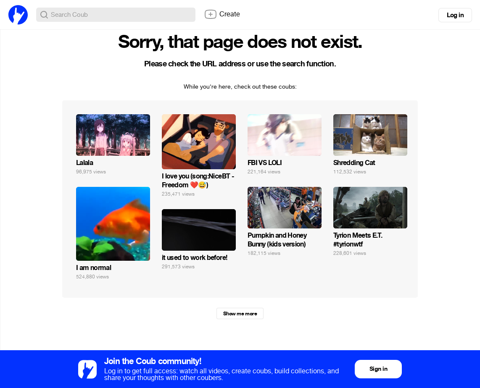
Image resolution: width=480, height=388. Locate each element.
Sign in (378, 369)
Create (222, 14)
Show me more (240, 313)
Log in (455, 15)
